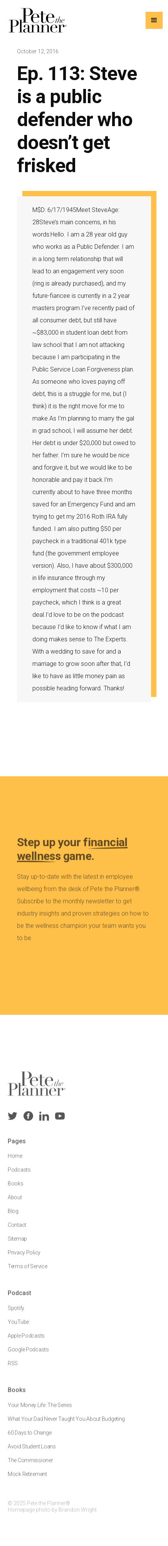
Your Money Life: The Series (40, 1410)
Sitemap (17, 1243)
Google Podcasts (28, 1354)
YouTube (18, 1327)
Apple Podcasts (26, 1340)
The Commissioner (30, 1465)
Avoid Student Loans (32, 1451)
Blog (13, 1216)
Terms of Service (27, 1271)
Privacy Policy (24, 1257)
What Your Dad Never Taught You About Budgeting (66, 1424)
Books (16, 1188)
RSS (13, 1368)
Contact (17, 1230)
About (15, 1202)
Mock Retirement (27, 1479)
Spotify (16, 1313)
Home (15, 1161)
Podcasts (19, 1174)
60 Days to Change (29, 1437)
